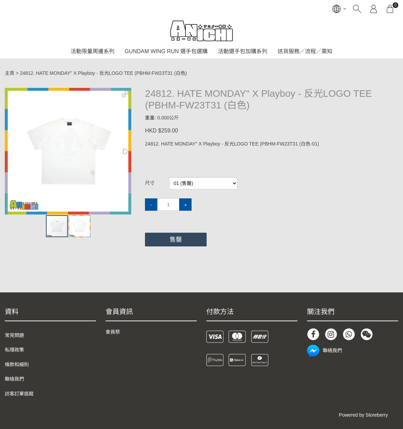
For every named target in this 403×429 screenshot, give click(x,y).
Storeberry (377, 415)
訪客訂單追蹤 (19, 393)
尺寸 (150, 183)
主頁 (9, 73)
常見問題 (14, 335)
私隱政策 (14, 349)
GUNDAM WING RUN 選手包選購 (166, 51)
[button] (125, 94)
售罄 (176, 239)
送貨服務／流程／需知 (305, 51)
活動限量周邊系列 (92, 51)
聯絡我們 (14, 379)
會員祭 (113, 332)
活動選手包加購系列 (242, 51)
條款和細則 (17, 364)
